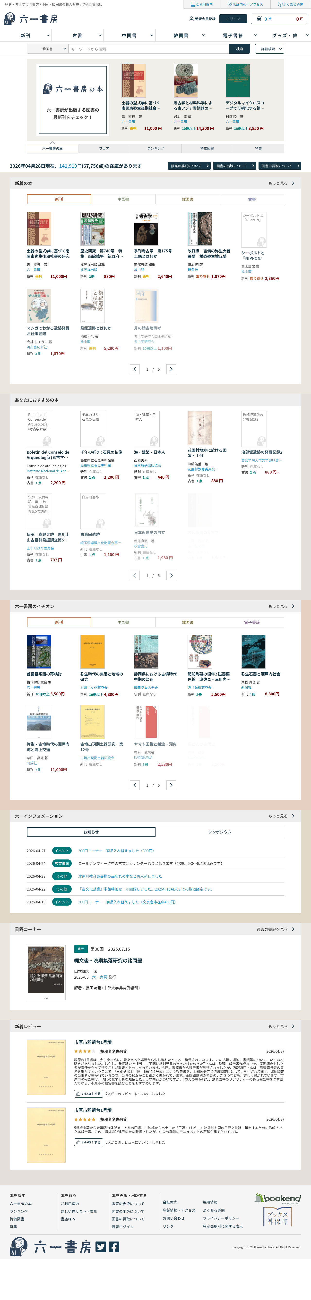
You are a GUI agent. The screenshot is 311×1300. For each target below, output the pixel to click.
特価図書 (17, 1218)
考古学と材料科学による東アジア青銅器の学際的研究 (193, 108)
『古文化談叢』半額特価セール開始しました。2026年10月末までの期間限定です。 (146, 889)
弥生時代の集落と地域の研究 (101, 676)
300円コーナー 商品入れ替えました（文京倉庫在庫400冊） (128, 901)
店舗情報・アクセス (248, 4)
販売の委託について (186, 165)
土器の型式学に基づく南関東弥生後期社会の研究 (140, 108)
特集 (13, 1226)
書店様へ (68, 1218)
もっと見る (278, 183)
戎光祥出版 (88, 269)
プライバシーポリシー (221, 1218)
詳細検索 (268, 48)
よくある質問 (293, 4)
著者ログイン (123, 1226)
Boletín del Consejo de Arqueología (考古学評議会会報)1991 (48, 457)
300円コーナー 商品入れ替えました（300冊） (117, 850)
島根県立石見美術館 (95, 465)
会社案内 (170, 1202)
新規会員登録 (205, 18)
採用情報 (210, 1202)
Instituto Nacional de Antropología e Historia (62, 470)
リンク (168, 1226)
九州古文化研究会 (94, 687)
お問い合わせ (174, 1218)
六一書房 (128, 121)
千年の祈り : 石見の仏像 (101, 452)
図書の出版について (231, 165)
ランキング (19, 1211)
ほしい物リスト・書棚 (79, 1211)
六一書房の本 (21, 1203)
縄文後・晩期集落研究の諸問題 (108, 960)
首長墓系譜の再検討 (44, 674)
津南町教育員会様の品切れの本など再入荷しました (120, 876)
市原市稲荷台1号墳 (93, 1042)
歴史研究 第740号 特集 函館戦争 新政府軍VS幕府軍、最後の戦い (101, 256)
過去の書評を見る (272, 929)
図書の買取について (277, 165)
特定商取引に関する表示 (223, 1226)
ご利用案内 (204, 4)
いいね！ (88, 1093)
